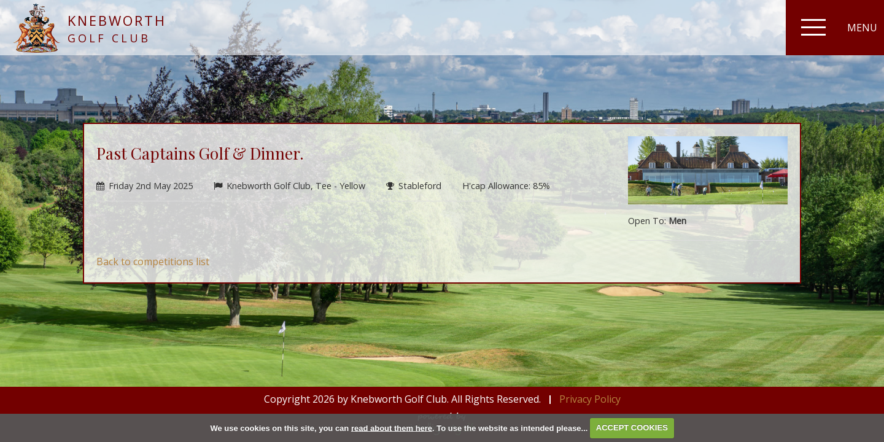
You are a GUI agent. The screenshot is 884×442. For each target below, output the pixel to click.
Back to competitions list (152, 261)
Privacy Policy (590, 399)
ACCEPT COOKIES (632, 427)
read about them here (391, 427)
